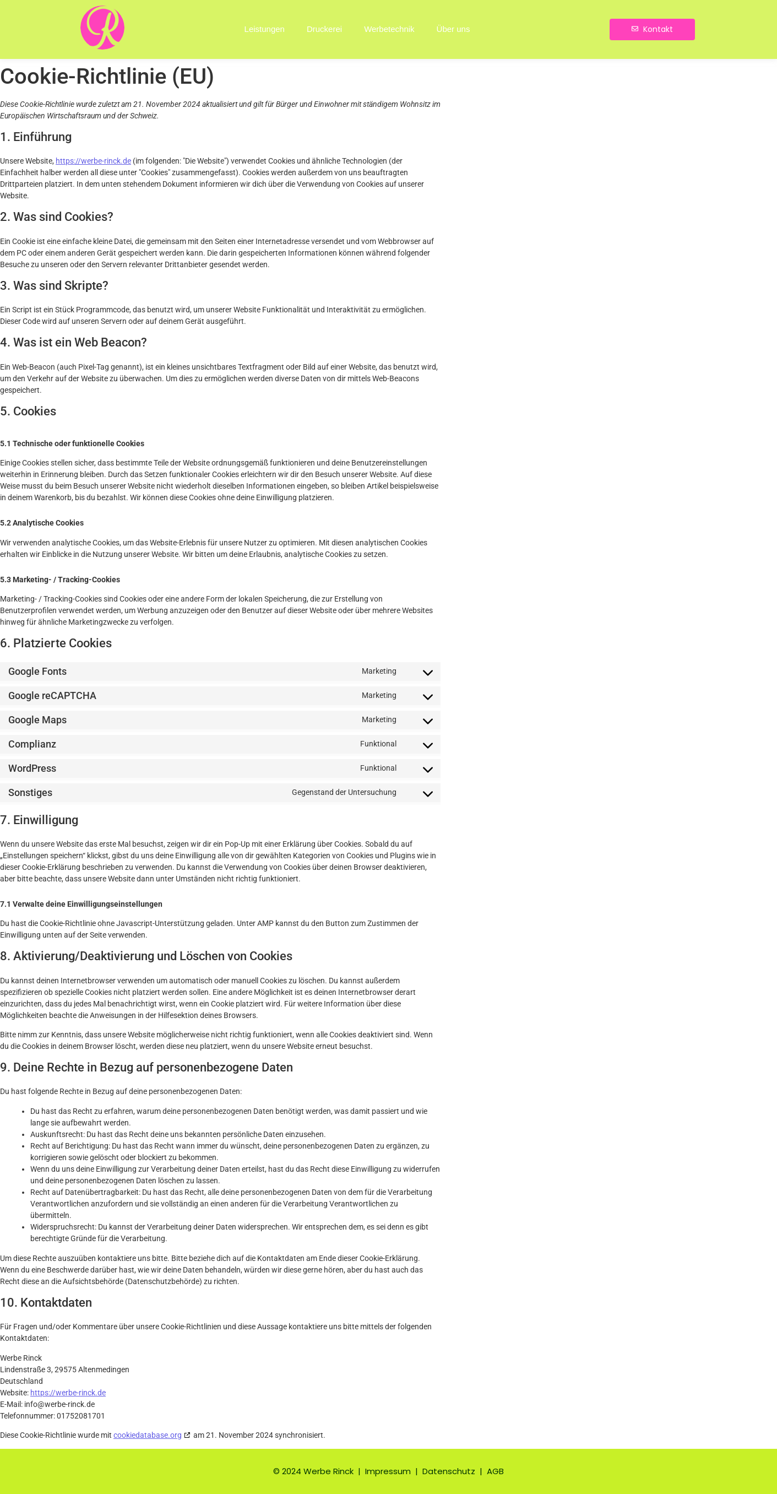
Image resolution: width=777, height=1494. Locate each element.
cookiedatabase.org (147, 1435)
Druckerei (324, 29)
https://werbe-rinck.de (93, 160)
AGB (495, 1471)
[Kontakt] (652, 29)
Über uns (453, 29)
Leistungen (264, 29)
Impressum (389, 1471)
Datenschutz (448, 1471)
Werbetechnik (389, 29)
